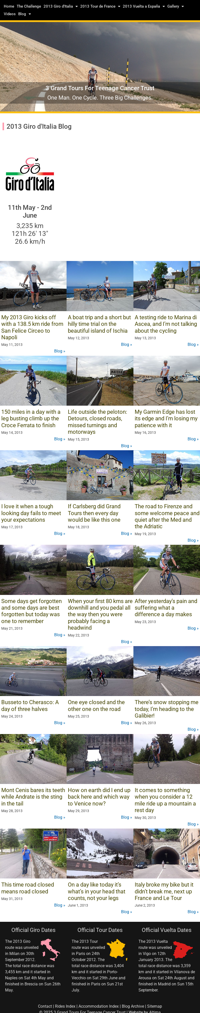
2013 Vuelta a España (144, 6)
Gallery (175, 6)
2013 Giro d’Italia (61, 6)
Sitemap (154, 1006)
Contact (45, 1006)
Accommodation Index (98, 1006)
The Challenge (29, 6)
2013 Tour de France (100, 6)
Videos (10, 14)
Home (9, 6)
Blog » (59, 351)
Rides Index (65, 1006)
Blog (24, 14)
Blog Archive (133, 1006)
